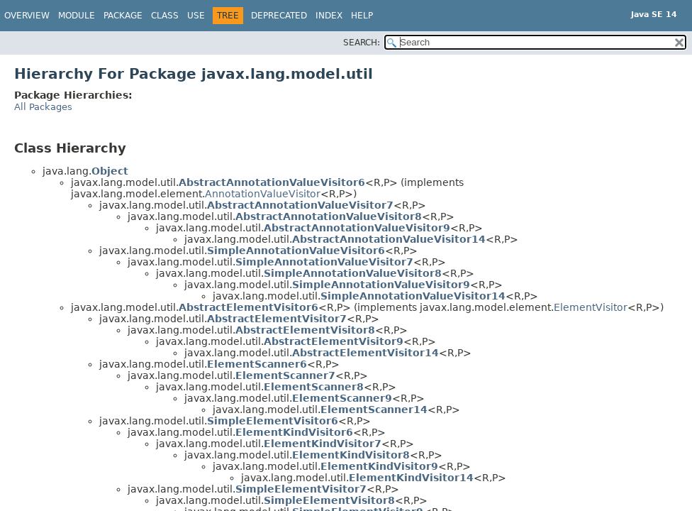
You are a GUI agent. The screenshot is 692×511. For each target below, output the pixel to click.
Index (329, 16)
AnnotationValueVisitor (262, 193)
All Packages (43, 106)
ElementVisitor (590, 307)
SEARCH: (361, 43)
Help (362, 16)
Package (123, 16)
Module (76, 16)
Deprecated (279, 16)
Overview (27, 16)
